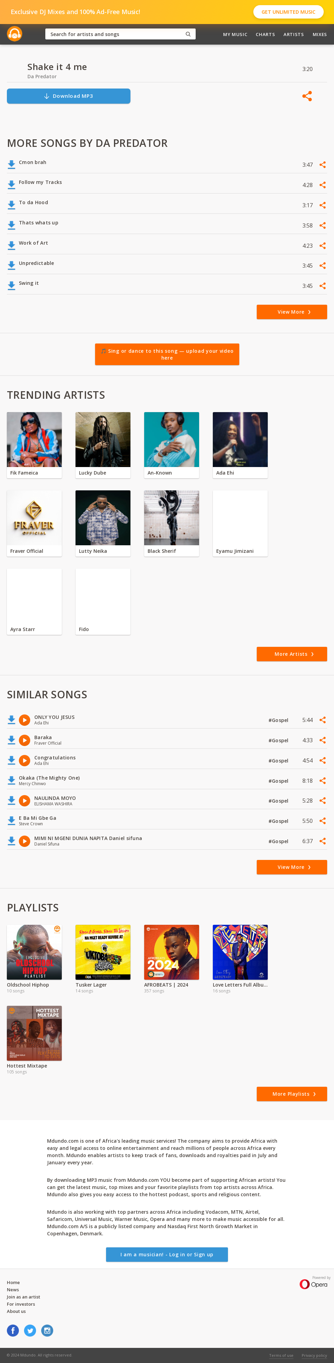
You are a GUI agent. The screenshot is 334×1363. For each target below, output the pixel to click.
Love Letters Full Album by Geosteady (240, 984)
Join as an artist (23, 1297)
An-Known (160, 472)
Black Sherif (162, 551)
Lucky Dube (92, 472)
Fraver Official (26, 551)
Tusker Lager (91, 984)
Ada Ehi (225, 472)
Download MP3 (68, 96)
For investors (21, 1304)
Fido (84, 629)
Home (13, 1282)
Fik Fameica (24, 472)
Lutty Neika (93, 551)
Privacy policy (314, 1355)
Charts (265, 34)
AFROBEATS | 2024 (166, 984)
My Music (235, 34)
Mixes (320, 34)
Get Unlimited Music (288, 12)
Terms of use (281, 1355)
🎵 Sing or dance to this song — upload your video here (167, 354)
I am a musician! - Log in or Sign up (167, 1254)
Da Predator (42, 76)
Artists (294, 34)
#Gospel (279, 720)
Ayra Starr (22, 629)
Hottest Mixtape (27, 1065)
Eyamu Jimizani (235, 551)
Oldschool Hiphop (28, 984)
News (13, 1289)
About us (16, 1311)
